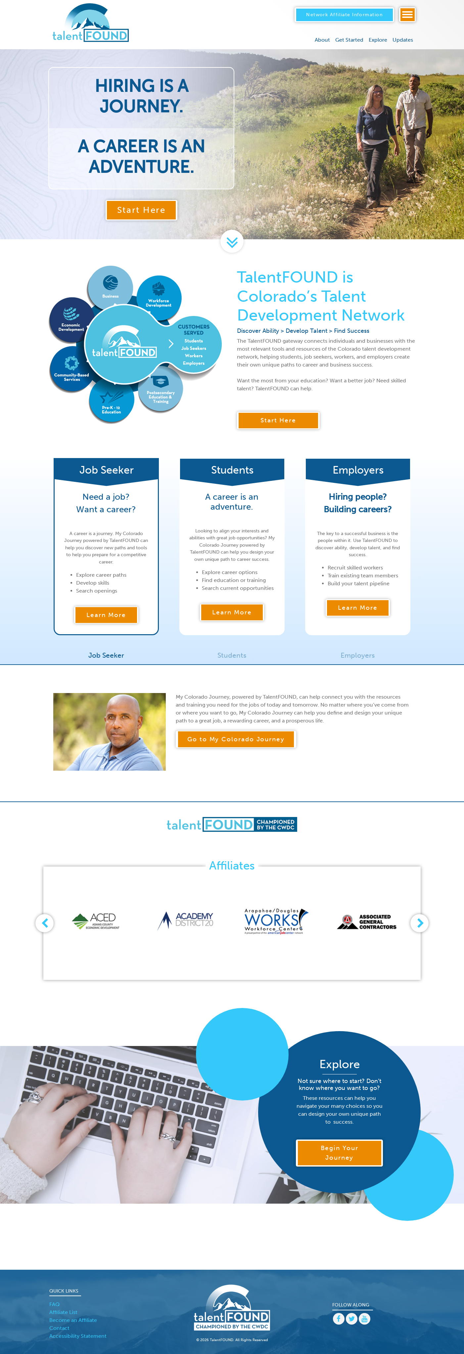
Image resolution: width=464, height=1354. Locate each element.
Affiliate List (63, 1312)
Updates (403, 39)
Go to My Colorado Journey (236, 739)
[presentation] (44, 923)
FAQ (54, 1304)
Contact (59, 1328)
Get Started (349, 39)
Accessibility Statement (78, 1336)
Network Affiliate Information (344, 14)
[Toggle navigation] (407, 14)
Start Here (141, 210)
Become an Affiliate (73, 1320)
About (322, 39)
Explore (378, 39)
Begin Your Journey (339, 1152)
